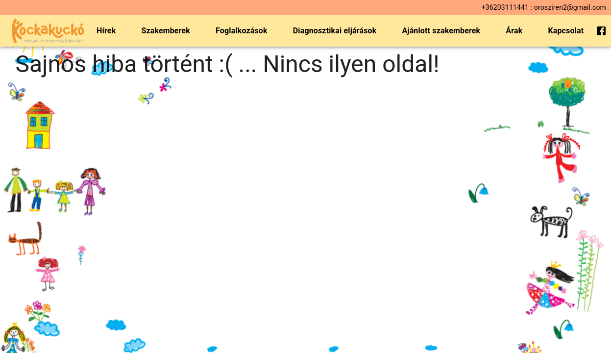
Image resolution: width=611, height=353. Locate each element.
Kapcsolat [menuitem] (565, 31)
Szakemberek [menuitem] (165, 31)
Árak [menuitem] (514, 31)
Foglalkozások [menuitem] (241, 31)
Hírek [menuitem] (106, 31)
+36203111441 (505, 7)
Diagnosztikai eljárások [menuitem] (335, 31)
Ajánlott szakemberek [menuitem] (441, 31)
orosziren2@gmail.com (570, 7)
